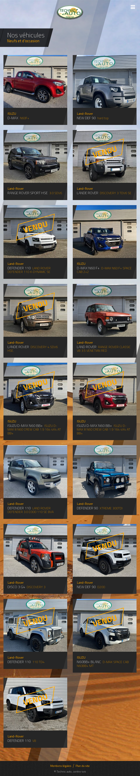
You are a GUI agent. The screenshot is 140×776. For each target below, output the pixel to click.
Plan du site (83, 766)
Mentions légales (60, 766)
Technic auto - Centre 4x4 (70, 12)
